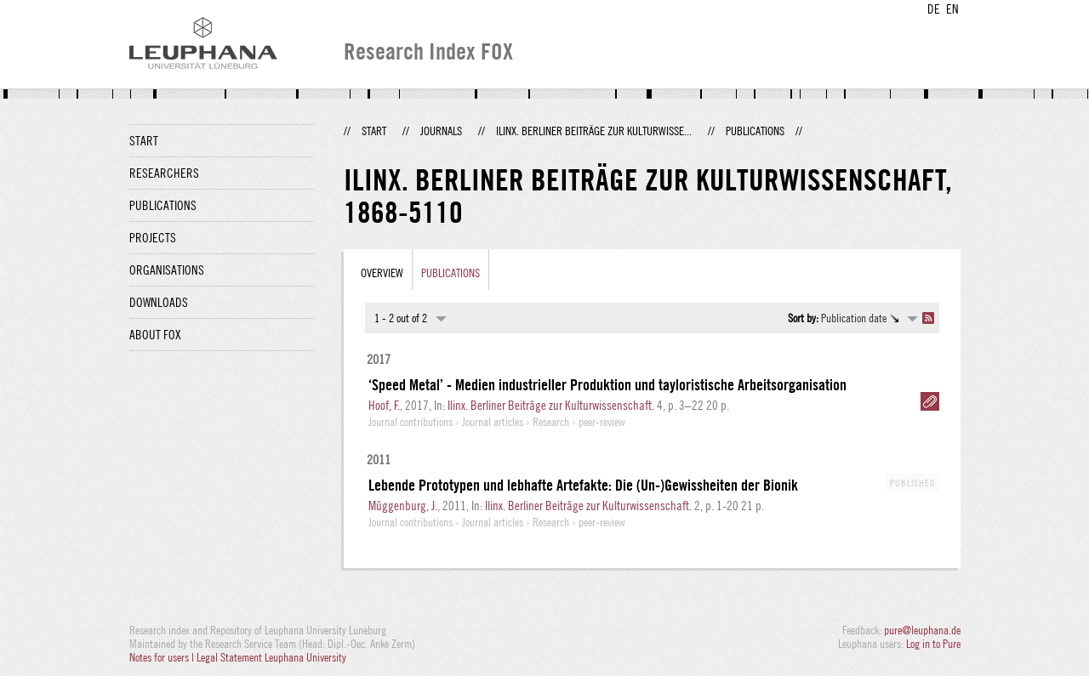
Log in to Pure (933, 643)
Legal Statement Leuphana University (271, 657)
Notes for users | (163, 657)
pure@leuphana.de (922, 630)
